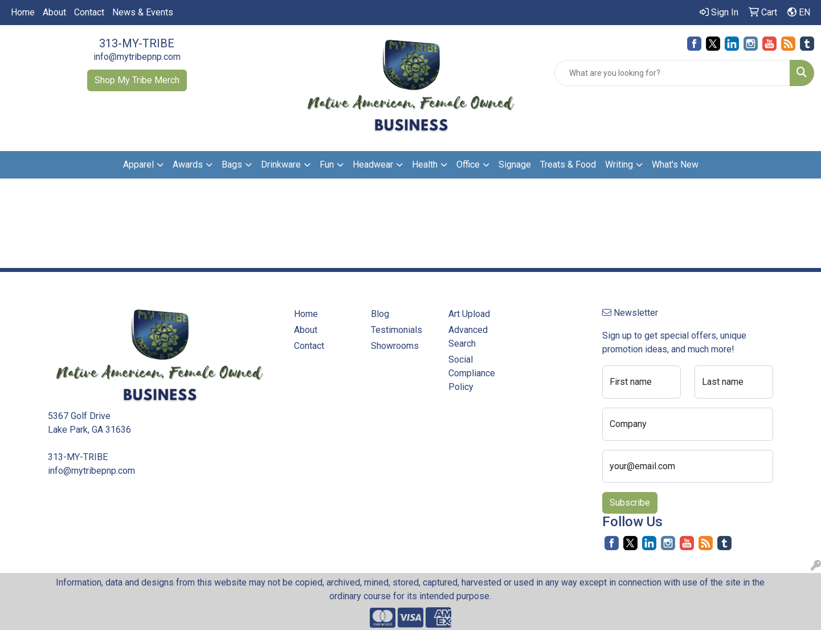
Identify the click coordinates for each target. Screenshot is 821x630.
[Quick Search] (672, 73)
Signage (515, 164)
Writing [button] (619, 164)
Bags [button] (232, 164)
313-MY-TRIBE (136, 43)
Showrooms (395, 345)
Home (23, 12)
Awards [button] (188, 164)
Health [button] (425, 164)
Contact (89, 12)
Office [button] (468, 164)
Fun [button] (327, 164)
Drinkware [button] (281, 164)
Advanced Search (468, 336)
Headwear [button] (373, 164)
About (54, 12)
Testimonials (396, 329)
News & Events (142, 12)
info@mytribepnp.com (137, 56)
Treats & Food (568, 164)
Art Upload (469, 313)
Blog (380, 313)
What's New (675, 164)
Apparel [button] (138, 164)
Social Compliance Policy (471, 373)
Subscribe (630, 502)
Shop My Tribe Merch (137, 80)
